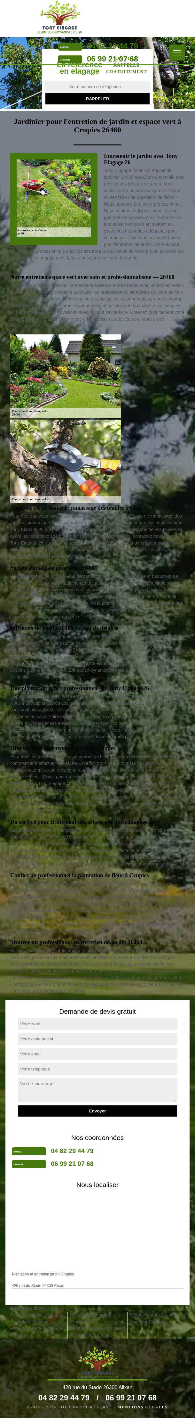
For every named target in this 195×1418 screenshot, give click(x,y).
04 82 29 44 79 (112, 46)
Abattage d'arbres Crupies (96, 1328)
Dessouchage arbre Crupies (89, 1318)
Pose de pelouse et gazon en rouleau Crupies (36, 1318)
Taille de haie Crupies (91, 1335)
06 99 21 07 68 (112, 58)
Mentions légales (143, 1407)
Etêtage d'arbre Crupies (152, 1314)
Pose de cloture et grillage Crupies (36, 1332)
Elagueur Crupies (146, 1321)
